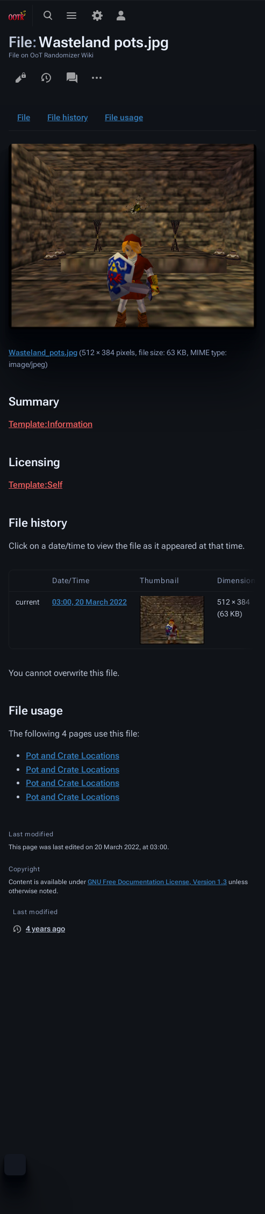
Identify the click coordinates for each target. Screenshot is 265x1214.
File (23, 117)
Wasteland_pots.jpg (43, 352)
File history (67, 117)
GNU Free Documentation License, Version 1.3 (157, 882)
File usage (124, 117)
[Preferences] (97, 15)
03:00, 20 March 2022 (89, 602)
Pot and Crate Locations (72, 756)
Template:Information (50, 424)
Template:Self (35, 485)
